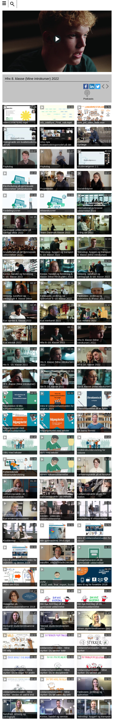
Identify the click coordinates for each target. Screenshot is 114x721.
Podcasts (88, 98)
